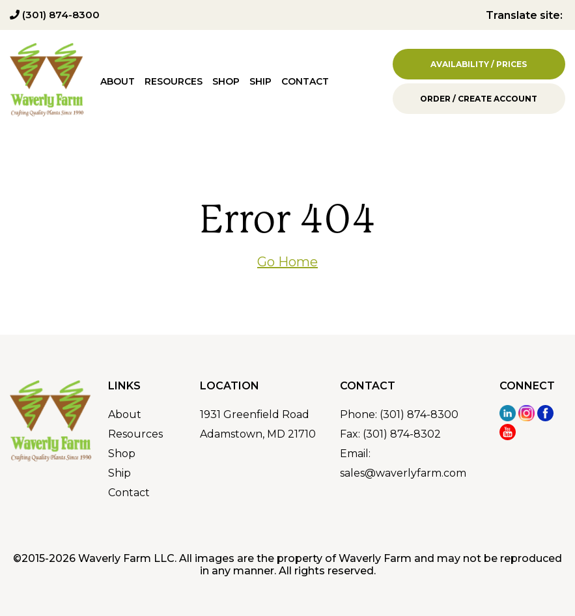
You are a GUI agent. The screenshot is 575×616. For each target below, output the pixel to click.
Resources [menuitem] (174, 81)
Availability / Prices (478, 64)
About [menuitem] (117, 81)
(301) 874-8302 (402, 434)
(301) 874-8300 (55, 14)
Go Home (287, 262)
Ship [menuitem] (260, 81)
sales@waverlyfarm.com (403, 473)
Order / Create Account (478, 99)
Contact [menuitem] (305, 81)
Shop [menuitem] (226, 81)
